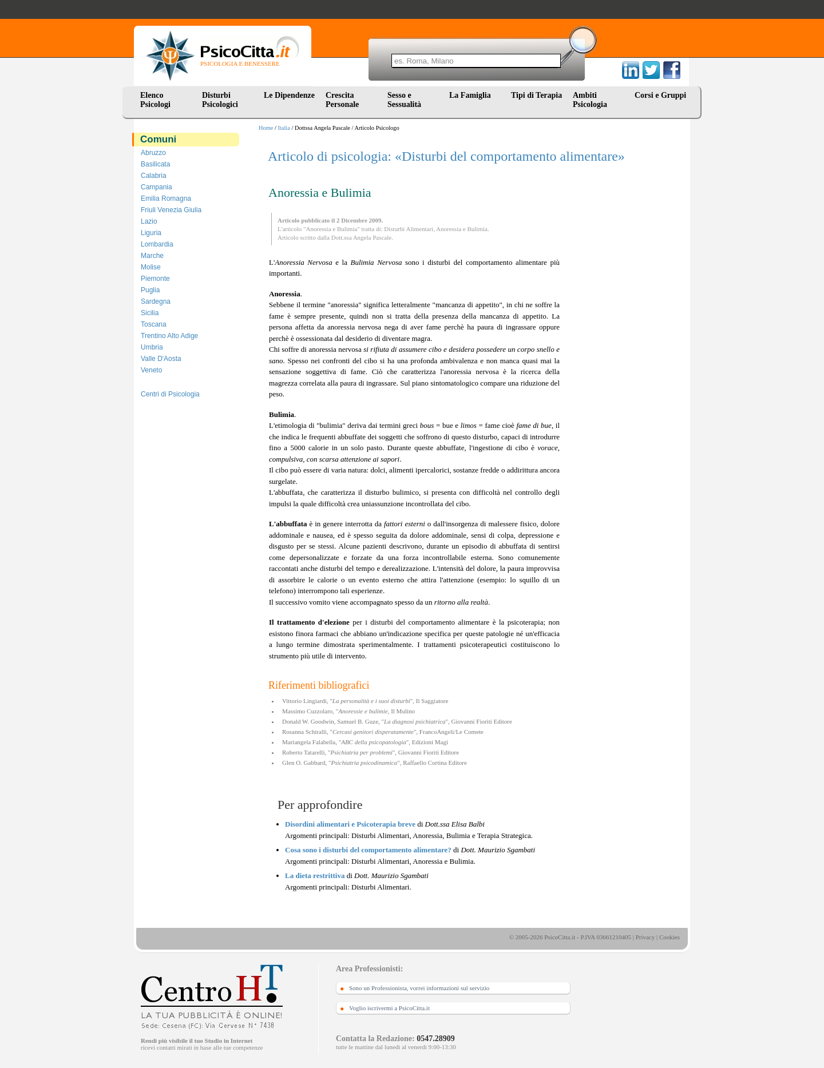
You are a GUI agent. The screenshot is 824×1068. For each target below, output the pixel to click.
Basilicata (155, 164)
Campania (156, 187)
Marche (152, 256)
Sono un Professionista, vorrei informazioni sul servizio (419, 987)
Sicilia (150, 313)
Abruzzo (153, 153)
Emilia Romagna (166, 198)
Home (266, 128)
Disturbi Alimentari (408, 228)
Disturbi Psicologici (220, 100)
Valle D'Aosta (161, 359)
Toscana (154, 324)
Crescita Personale (342, 100)
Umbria (152, 347)
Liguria (151, 233)
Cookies (669, 937)
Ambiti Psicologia (590, 100)
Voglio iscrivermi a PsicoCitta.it (389, 1008)
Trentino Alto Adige (169, 336)
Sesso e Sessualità (404, 100)
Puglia (150, 290)
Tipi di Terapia (536, 95)
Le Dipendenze (289, 95)
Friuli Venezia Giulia (171, 210)
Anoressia (448, 228)
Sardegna (156, 301)
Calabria (154, 176)
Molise (151, 267)
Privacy (645, 937)
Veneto (151, 370)
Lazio (149, 221)
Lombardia (157, 244)
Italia (284, 128)
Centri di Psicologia (170, 394)
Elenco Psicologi (155, 100)
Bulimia (477, 228)
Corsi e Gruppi (660, 95)
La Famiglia (472, 95)
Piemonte (155, 279)
